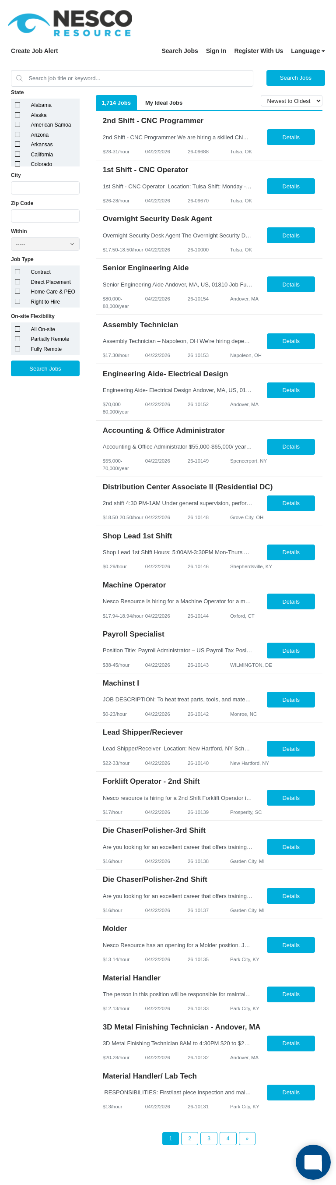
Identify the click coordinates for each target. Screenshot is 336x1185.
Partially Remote (50, 339)
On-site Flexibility (33, 316)
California (42, 155)
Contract (41, 272)
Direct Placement (51, 282)
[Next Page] (247, 1138)
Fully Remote (46, 349)
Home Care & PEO (53, 292)
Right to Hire (45, 302)
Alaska (39, 115)
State (17, 92)
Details (291, 137)
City (16, 175)
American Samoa (51, 125)
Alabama (41, 105)
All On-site (43, 329)
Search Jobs (179, 50)
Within (19, 231)
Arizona (40, 135)
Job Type (22, 259)
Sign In (216, 50)
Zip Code (22, 203)
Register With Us (258, 50)
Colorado (41, 164)
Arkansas (42, 144)
